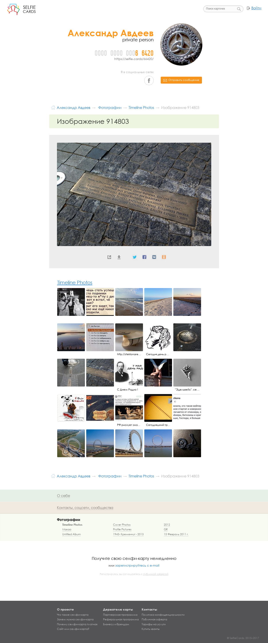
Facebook (149, 80)
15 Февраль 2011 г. (176, 534)
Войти (256, 8)
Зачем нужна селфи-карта (75, 619)
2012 (167, 525)
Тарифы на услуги (154, 624)
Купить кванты (151, 629)
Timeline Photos (74, 282)
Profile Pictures (122, 529)
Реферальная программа (121, 619)
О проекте (65, 609)
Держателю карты (118, 609)
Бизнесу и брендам (116, 624)
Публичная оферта (154, 619)
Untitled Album (71, 534)
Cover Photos (122, 525)
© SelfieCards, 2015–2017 (243, 638)
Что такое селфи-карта (72, 615)
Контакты (149, 609)
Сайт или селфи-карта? (73, 629)
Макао (66, 529)
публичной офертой (155, 574)
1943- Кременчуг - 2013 (128, 534)
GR (166, 529)
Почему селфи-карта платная (77, 624)
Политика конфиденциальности (163, 615)
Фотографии (68, 519)
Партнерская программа (120, 615)
